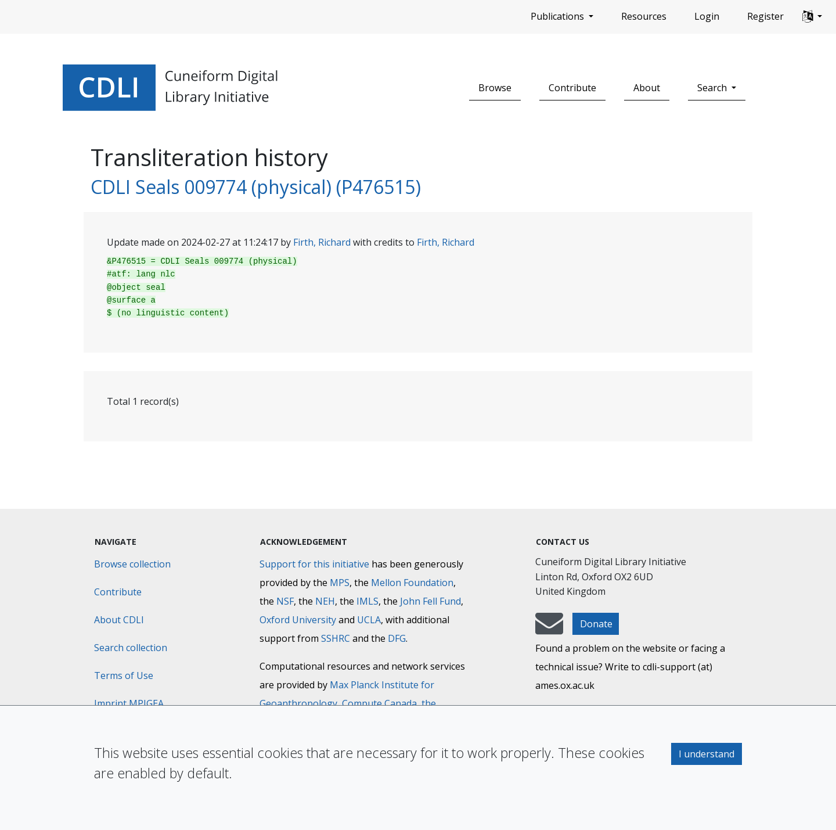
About (646, 87)
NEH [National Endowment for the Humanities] (325, 601)
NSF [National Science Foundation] (285, 601)
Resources (643, 16)
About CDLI (119, 619)
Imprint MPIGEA (129, 703)
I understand (706, 754)
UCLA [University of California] (369, 619)
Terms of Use (123, 675)
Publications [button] (558, 16)
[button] (812, 17)
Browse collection (132, 564)
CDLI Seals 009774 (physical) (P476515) (256, 186)
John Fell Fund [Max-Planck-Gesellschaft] (430, 601)
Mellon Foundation (412, 582)
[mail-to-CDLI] (549, 629)
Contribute (572, 87)
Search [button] (713, 87)
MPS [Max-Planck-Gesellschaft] (339, 582)
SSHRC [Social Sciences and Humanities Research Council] (335, 638)
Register (765, 16)
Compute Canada (379, 703)
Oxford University (298, 619)
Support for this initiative (314, 564)
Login (706, 16)
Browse (494, 87)
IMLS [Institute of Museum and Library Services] (367, 601)
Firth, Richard (322, 242)
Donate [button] (596, 623)
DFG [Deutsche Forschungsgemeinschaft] (397, 638)
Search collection (130, 647)
